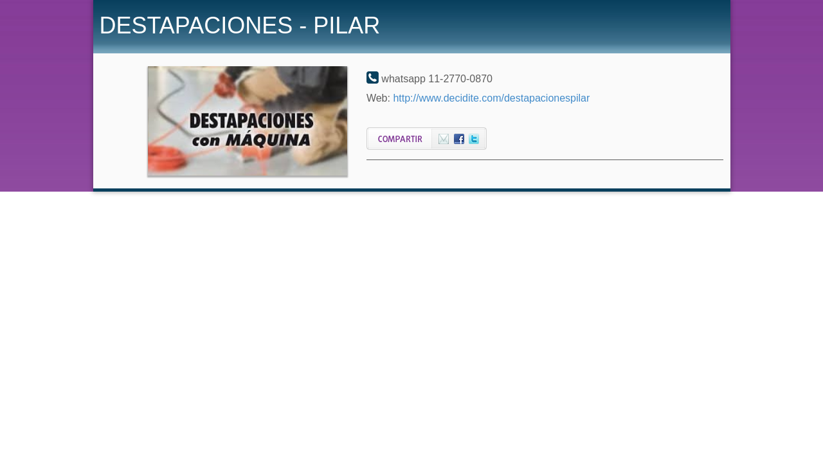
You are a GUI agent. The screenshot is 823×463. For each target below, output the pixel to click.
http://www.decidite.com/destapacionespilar (491, 98)
